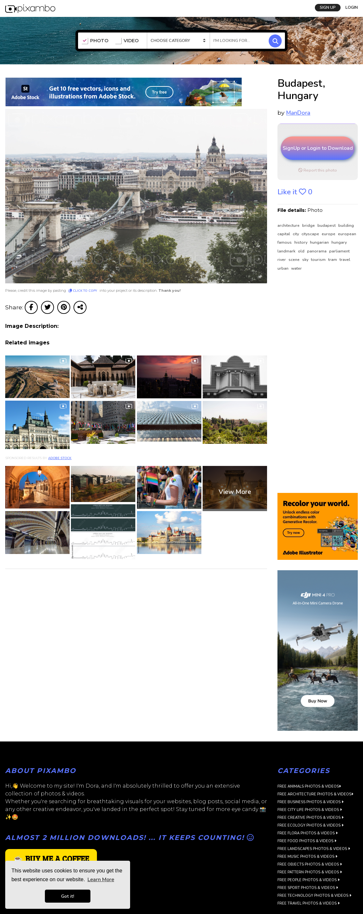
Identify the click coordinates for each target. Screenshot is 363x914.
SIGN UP (328, 7)
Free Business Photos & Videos (310, 802)
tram (333, 259)
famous (285, 242)
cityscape (311, 234)
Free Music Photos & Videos (307, 856)
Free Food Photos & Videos (306, 841)
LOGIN (351, 7)
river (282, 259)
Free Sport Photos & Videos (307, 887)
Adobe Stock (60, 458)
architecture (289, 225)
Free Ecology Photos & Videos (310, 825)
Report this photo (317, 170)
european (347, 234)
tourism (319, 259)
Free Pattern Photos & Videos (309, 872)
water (296, 268)
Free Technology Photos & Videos (314, 895)
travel (345, 259)
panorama (317, 251)
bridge (309, 225)
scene (295, 259)
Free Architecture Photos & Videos (315, 794)
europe (329, 234)
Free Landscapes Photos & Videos (313, 848)
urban (283, 268)
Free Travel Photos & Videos (308, 903)
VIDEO (127, 41)
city (296, 234)
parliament (339, 251)
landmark (286, 251)
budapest (327, 225)
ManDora (298, 113)
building (346, 225)
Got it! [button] (67, 896)
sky (305, 259)
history (301, 242)
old (301, 251)
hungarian (320, 242)
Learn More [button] (100, 879)
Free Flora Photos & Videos (307, 833)
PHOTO (94, 41)
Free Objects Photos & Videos (309, 864)
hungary (339, 242)
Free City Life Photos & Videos (309, 809)
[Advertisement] (315, 382)
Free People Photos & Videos (308, 880)
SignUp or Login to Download (318, 148)
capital (284, 234)
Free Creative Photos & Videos (310, 817)
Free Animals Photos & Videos (309, 786)
